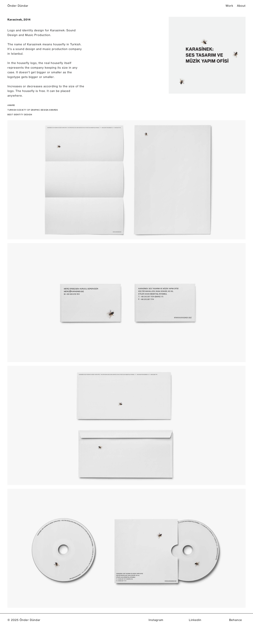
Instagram (156, 620)
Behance (235, 620)
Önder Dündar (17, 5)
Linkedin (195, 620)
